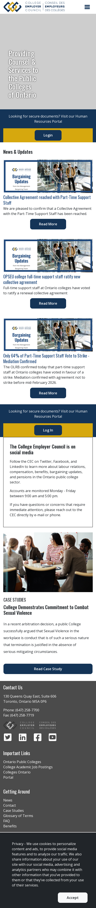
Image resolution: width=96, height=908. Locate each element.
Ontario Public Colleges (22, 761)
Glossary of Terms (18, 815)
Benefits (10, 826)
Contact (9, 805)
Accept (73, 897)
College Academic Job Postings (28, 767)
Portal (8, 777)
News (7, 800)
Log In (48, 430)
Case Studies (13, 810)
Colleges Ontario (17, 772)
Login (48, 135)
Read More (48, 224)
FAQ (6, 821)
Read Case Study (48, 668)
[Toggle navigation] (87, 6)
